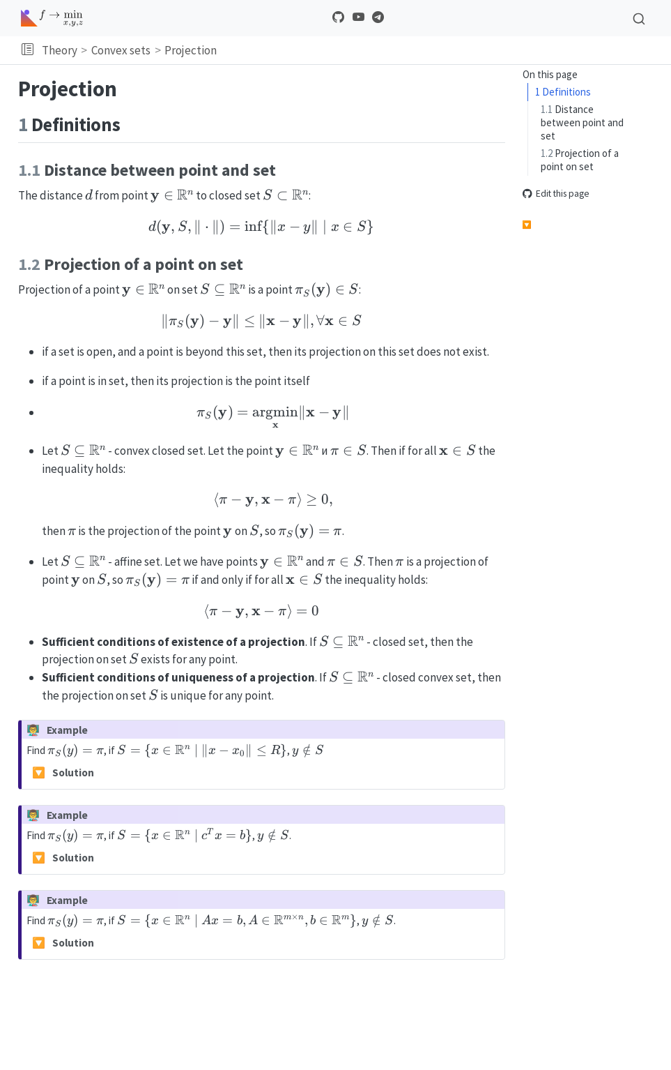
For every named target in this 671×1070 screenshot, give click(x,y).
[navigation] (441, 50)
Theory (59, 50)
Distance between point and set (582, 122)
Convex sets (121, 50)
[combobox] (639, 18)
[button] (27, 50)
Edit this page (556, 194)
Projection (190, 50)
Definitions (563, 91)
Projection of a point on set (580, 159)
